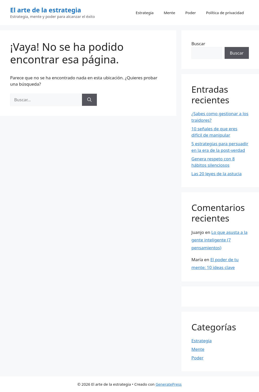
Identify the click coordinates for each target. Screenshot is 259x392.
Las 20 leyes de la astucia (216, 174)
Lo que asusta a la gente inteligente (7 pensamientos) (219, 240)
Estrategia (145, 12)
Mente (169, 12)
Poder (190, 12)
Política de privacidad (225, 12)
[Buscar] (89, 100)
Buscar (198, 43)
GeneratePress (169, 384)
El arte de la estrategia (45, 10)
